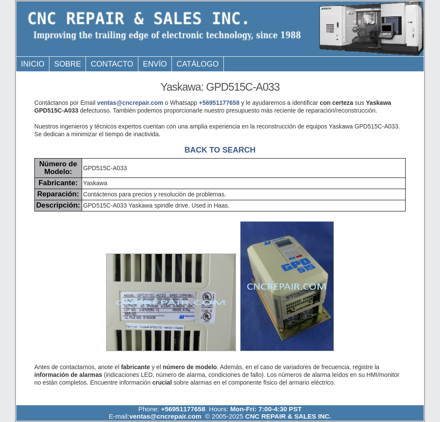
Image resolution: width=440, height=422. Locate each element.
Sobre (67, 64)
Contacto (112, 64)
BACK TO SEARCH (219, 149)
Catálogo (198, 64)
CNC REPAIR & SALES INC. (287, 416)
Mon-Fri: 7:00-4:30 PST (266, 409)
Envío (155, 64)
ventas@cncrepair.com (130, 102)
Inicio (33, 64)
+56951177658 (219, 102)
